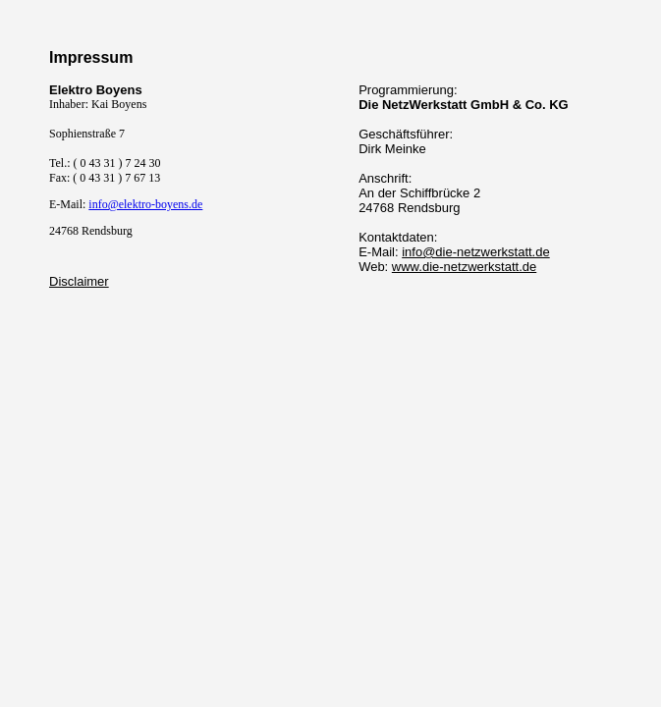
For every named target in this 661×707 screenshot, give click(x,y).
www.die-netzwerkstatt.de (464, 266)
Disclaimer (79, 281)
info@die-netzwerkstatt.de (476, 252)
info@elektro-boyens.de (145, 204)
